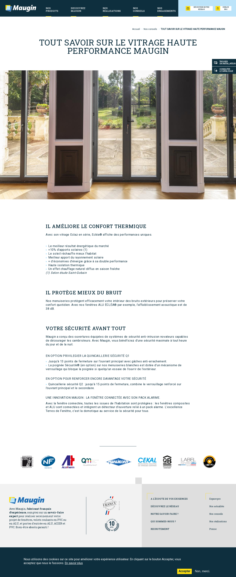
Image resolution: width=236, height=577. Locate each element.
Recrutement (160, 528)
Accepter (184, 573)
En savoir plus (74, 565)
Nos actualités (216, 506)
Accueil (136, 29)
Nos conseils (150, 29)
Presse (212, 528)
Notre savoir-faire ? (164, 513)
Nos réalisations (218, 521)
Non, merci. (202, 573)
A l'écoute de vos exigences (169, 498)
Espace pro (215, 498)
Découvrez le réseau (165, 506)
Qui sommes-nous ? (163, 521)
